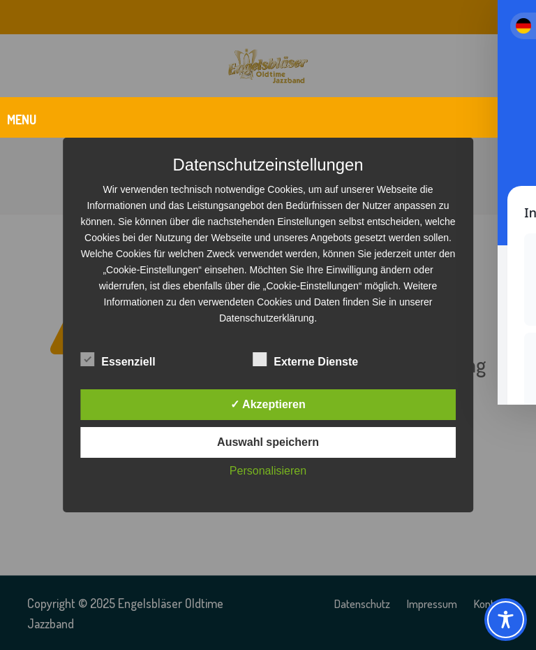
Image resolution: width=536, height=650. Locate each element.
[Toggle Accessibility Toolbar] (506, 620)
